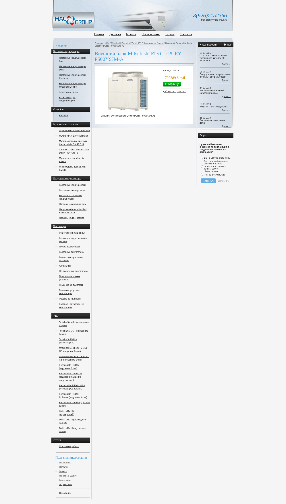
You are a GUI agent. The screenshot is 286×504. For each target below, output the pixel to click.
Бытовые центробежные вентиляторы (71, 306)
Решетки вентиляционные (72, 233)
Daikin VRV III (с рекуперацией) (67, 413)
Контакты (186, 34)
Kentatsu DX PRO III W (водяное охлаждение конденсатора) (70, 376)
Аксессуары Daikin (68, 92)
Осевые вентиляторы (70, 299)
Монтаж (131, 34)
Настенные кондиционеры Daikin (72, 68)
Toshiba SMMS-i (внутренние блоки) (73, 332)
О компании (65, 493)
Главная (99, 34)
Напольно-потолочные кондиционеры (70, 197)
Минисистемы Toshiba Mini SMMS (72, 168)
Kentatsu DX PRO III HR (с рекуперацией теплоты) (72, 387)
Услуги (57, 440)
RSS (229, 45)
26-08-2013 (205, 118)
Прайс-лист (65, 462)
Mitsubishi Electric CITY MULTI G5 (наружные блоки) (74, 350)
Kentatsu (63, 115)
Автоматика (65, 266)
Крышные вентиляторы (71, 285)
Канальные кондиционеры (72, 185)
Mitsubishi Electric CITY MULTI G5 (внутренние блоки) (74, 358)
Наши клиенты (151, 34)
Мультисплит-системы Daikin (73, 136)
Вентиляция (59, 226)
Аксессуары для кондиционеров (67, 99)
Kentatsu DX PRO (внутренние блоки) (74, 404)
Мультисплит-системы (65, 124)
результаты (223, 181)
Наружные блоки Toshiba (71, 218)
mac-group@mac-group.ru (214, 20)
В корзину (172, 84)
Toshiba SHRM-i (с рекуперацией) (68, 341)
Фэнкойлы (59, 109)
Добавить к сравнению (174, 91)
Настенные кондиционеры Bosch (72, 59)
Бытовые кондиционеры (66, 51)
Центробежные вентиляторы (73, 271)
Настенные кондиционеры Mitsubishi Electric (72, 85)
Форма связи (65, 484)
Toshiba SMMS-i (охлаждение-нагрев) (74, 324)
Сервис (169, 34)
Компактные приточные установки (71, 259)
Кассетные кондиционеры (72, 190)
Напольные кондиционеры (72, 204)
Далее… (226, 64)
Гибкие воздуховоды (69, 246)
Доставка (115, 34)
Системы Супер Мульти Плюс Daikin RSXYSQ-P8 (74, 151)
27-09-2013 (205, 88)
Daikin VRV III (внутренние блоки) (72, 430)
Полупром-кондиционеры (67, 178)
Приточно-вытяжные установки (69, 278)
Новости (63, 467)
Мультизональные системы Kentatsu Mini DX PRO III (73, 143)
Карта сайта (65, 480)
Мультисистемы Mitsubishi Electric (72, 160)
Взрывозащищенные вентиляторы (69, 292)
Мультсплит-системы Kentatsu (74, 130)
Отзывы (63, 471)
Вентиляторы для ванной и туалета (73, 240)
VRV (55, 315)
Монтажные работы (69, 446)
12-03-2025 (205, 53)
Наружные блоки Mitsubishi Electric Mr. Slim (72, 211)
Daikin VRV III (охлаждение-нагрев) (73, 421)
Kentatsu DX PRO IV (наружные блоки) (69, 367)
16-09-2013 (205, 104)
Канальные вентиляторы (71, 252)
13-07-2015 (205, 71)
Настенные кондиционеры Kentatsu (72, 77)
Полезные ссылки (68, 476)
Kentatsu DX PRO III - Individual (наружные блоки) (73, 396)
